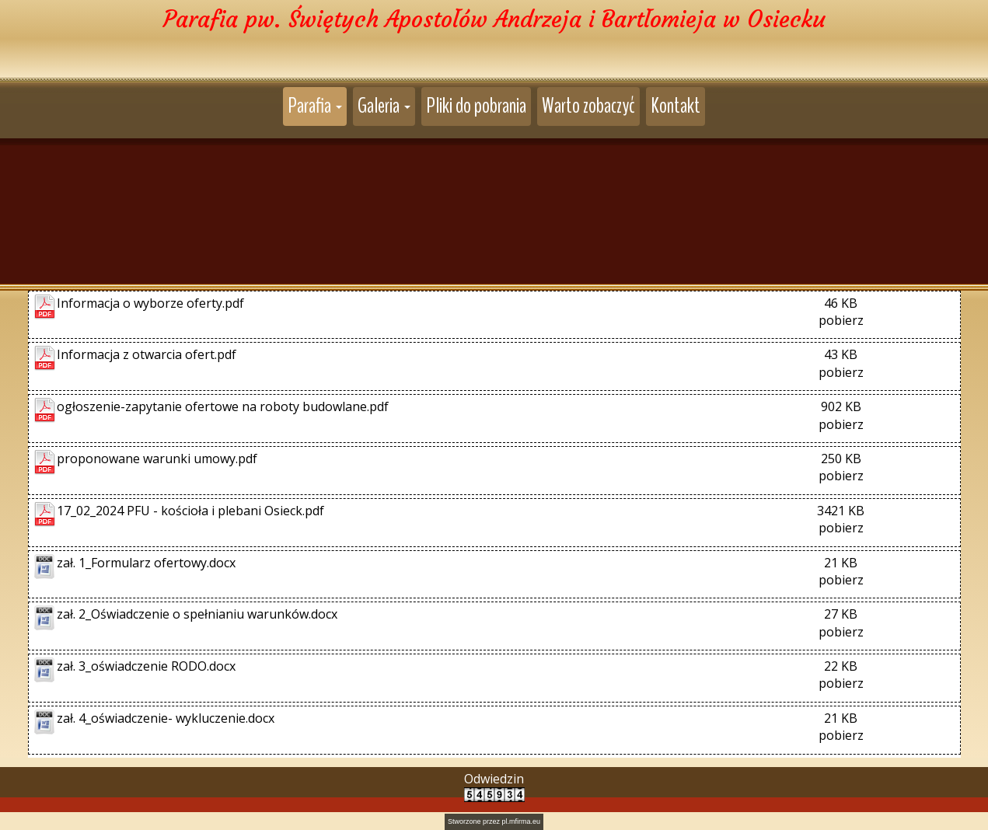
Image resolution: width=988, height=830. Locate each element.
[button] (315, 106)
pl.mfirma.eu (521, 818)
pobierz (841, 317)
